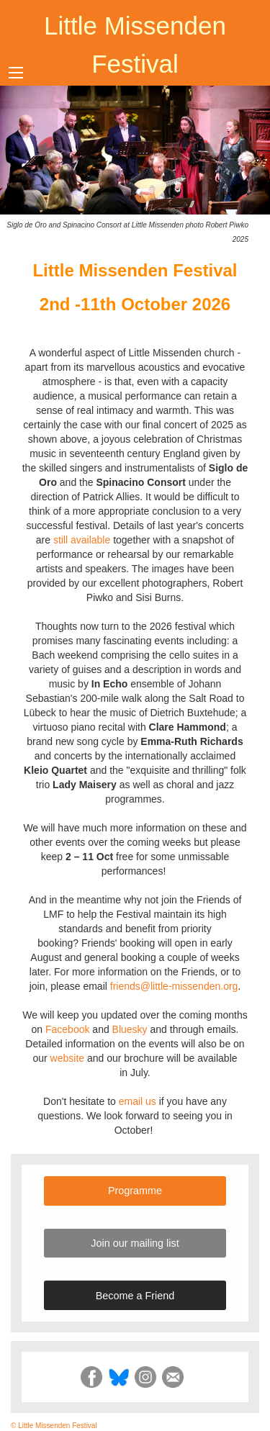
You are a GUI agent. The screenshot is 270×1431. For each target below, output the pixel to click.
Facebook (67, 1029)
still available (81, 540)
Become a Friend (135, 1295)
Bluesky (130, 1029)
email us (137, 1101)
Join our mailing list (135, 1243)
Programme (135, 1190)
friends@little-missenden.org (174, 986)
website (67, 1058)
